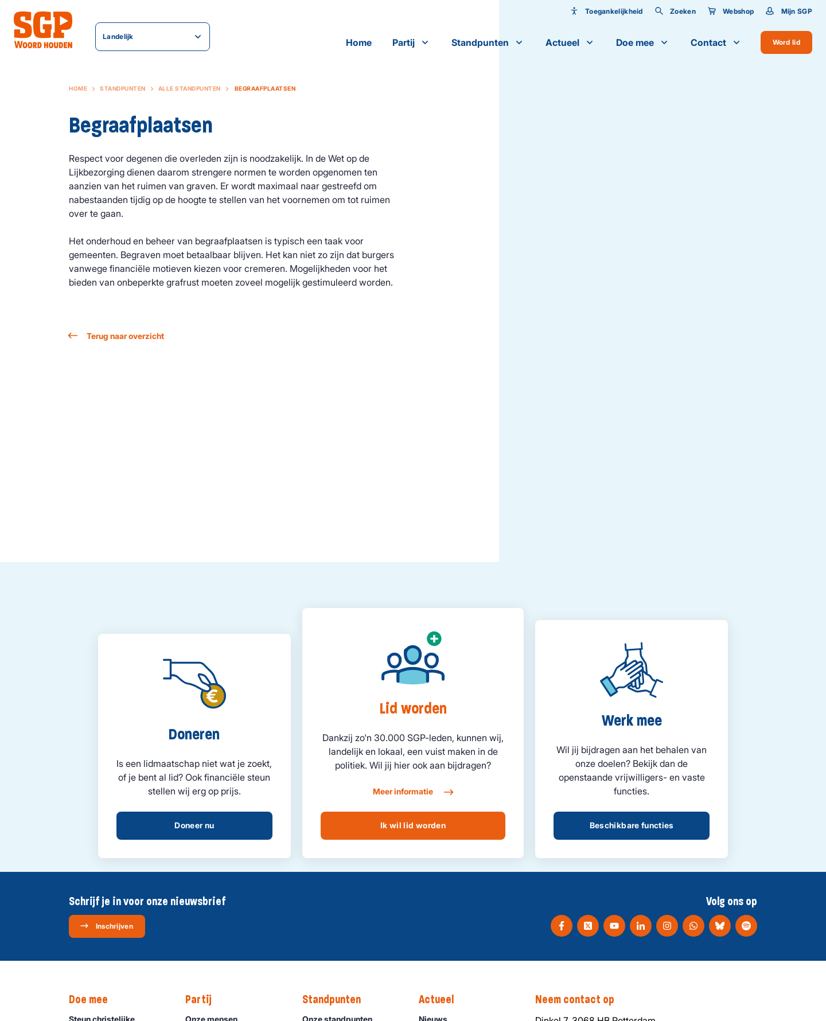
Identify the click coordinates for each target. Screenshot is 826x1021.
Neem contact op (580, 1000)
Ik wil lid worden (413, 825)
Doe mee (643, 42)
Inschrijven (106, 925)
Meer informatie (413, 792)
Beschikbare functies (632, 825)
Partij (411, 42)
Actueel (570, 42)
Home (359, 42)
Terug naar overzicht (116, 335)
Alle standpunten (189, 88)
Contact (716, 42)
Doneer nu (194, 825)
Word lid (786, 42)
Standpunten (488, 42)
